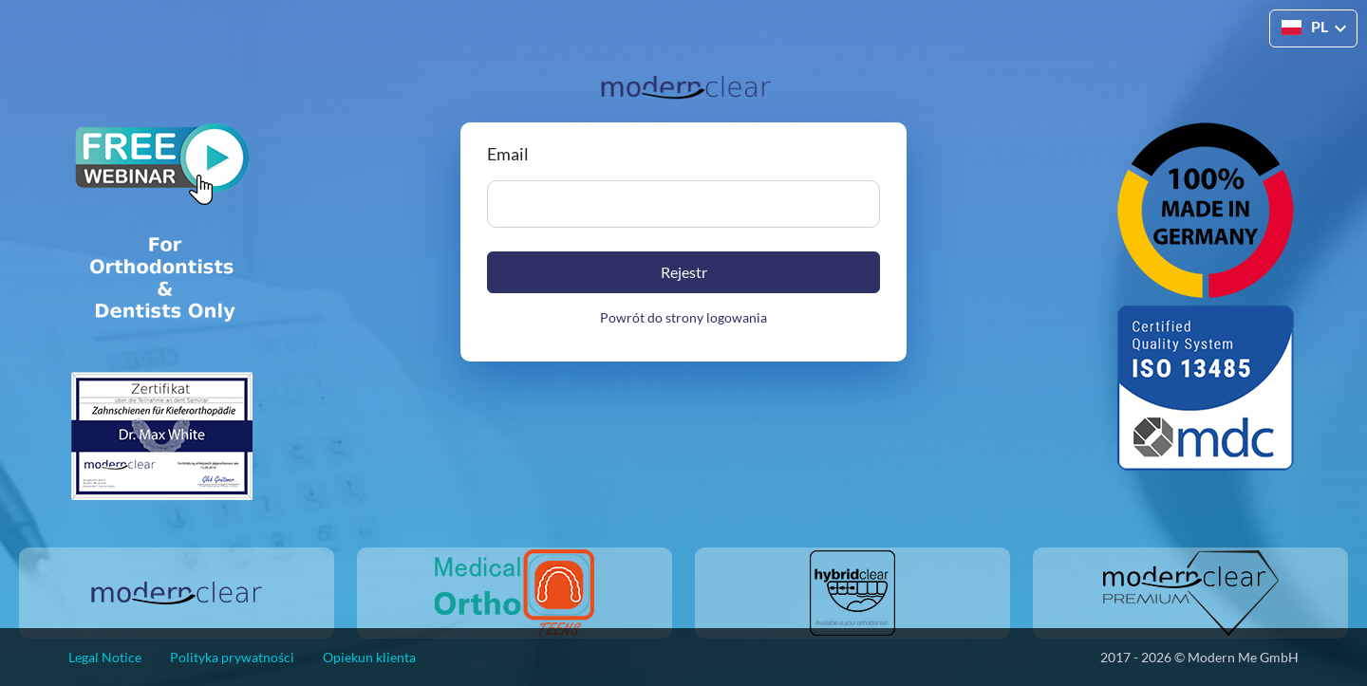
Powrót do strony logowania (683, 317)
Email (508, 153)
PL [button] (1305, 26)
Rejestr (684, 272)
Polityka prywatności (232, 657)
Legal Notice (104, 657)
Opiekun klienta (369, 657)
